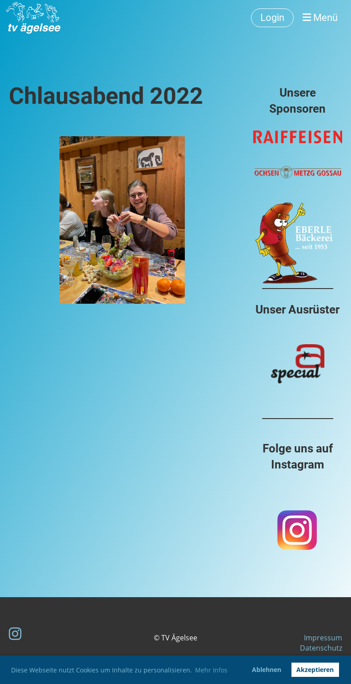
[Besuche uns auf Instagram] (15, 633)
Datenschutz (321, 648)
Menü (320, 17)
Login (272, 17)
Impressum (323, 638)
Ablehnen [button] (266, 669)
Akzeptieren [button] (315, 669)
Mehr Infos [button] (211, 670)
